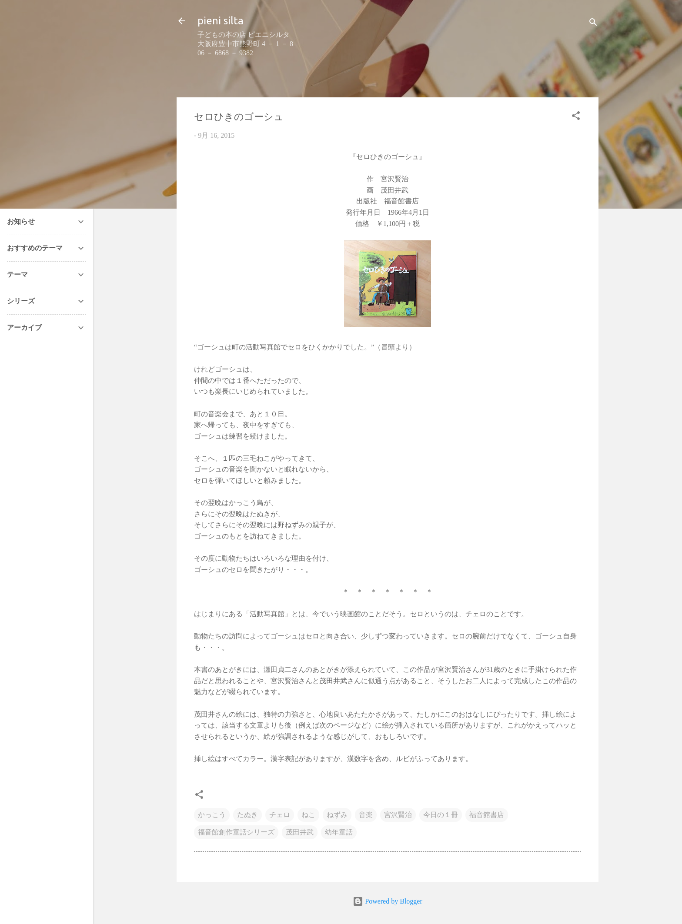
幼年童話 (339, 832)
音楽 (366, 814)
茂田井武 (300, 832)
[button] (576, 117)
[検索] (593, 23)
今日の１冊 (440, 814)
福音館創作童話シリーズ (236, 832)
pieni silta (220, 21)
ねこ (308, 814)
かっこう (212, 814)
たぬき (247, 814)
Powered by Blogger (387, 901)
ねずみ (337, 814)
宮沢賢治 (398, 814)
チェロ (279, 814)
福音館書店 (486, 814)
